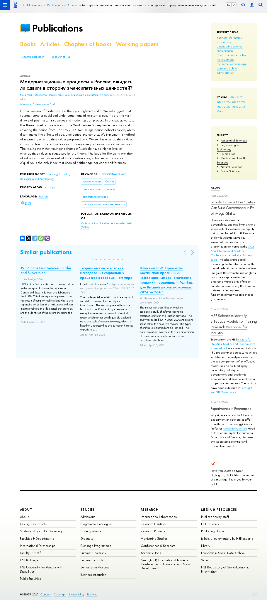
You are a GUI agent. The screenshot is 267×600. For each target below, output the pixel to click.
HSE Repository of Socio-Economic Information (225, 569)
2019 (235, 107)
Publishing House (212, 531)
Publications (57, 28)
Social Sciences (230, 171)
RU (228, 4)
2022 (242, 102)
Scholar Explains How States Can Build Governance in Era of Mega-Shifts (233, 207)
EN (234, 4)
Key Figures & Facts (33, 524)
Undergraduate (90, 531)
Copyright (60, 594)
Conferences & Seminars (158, 546)
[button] (92, 259)
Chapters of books (88, 44)
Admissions (87, 517)
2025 (220, 102)
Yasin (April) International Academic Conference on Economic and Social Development (166, 564)
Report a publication (33, 57)
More (220, 111)
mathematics (225, 64)
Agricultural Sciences (234, 140)
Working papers (137, 44)
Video (205, 560)
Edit (255, 593)
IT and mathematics (229, 55)
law (244, 55)
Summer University (93, 553)
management (225, 59)
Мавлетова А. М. (45, 104)
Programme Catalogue (95, 524)
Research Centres (153, 524)
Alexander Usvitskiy (235, 428)
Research (150, 509)
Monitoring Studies (154, 538)
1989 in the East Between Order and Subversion (45, 270)
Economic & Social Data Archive (223, 553)
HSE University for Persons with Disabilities (41, 569)
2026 (240, 97)
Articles (50, 44)
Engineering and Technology (229, 147)
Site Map (92, 594)
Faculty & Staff (30, 553)
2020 (227, 107)
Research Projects (153, 531)
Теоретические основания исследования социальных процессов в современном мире (106, 273)
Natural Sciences (231, 167)
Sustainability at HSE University (41, 531)
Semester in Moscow (94, 567)
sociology (240, 64)
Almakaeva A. (27, 104)
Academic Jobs (151, 553)
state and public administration (227, 70)
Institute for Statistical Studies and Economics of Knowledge (233, 343)
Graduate (87, 538)
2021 (220, 107)
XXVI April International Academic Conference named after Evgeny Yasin (232, 252)
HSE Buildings (29, 560)
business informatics (229, 38)
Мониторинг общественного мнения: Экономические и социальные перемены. (68, 95)
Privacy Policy (76, 594)
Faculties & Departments (37, 538)
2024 (227, 102)
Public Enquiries (30, 578)
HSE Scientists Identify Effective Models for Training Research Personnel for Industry (234, 324)
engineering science (230, 46)
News (215, 188)
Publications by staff (215, 517)
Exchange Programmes (95, 546)
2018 (242, 107)
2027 (233, 97)
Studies (87, 509)
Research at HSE (60, 57)
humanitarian (225, 51)
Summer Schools (91, 560)
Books (28, 44)
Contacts (45, 594)
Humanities (228, 154)
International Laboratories (159, 517)
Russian (43, 196)
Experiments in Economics (231, 408)
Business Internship (93, 575)
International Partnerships (37, 546)
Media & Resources (219, 509)
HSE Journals (210, 524)
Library (205, 546)
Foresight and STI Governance (231, 390)
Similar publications (46, 252)
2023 (235, 102)
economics (224, 42)
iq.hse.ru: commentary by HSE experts (227, 538)
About (26, 509)
